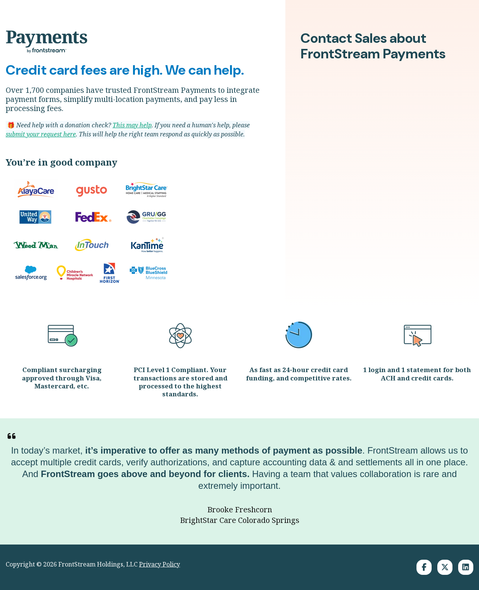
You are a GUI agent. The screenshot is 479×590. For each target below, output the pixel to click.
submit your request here (41, 134)
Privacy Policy (159, 564)
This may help (132, 125)
